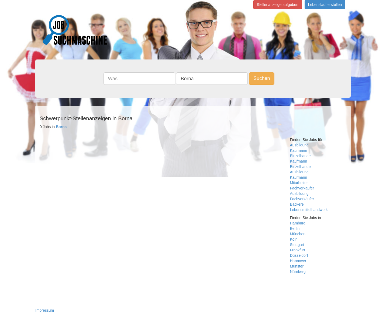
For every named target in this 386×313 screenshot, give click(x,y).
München (298, 234)
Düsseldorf (299, 255)
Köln (294, 239)
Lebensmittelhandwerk (309, 210)
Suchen (261, 78)
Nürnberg (298, 271)
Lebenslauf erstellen (325, 4)
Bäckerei (297, 204)
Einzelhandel (301, 156)
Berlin (295, 228)
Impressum (44, 310)
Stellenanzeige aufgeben (277, 4)
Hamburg (298, 223)
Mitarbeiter (299, 183)
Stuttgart (297, 244)
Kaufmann (298, 150)
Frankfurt (297, 250)
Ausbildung (299, 145)
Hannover (298, 261)
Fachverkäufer (302, 188)
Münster (297, 266)
